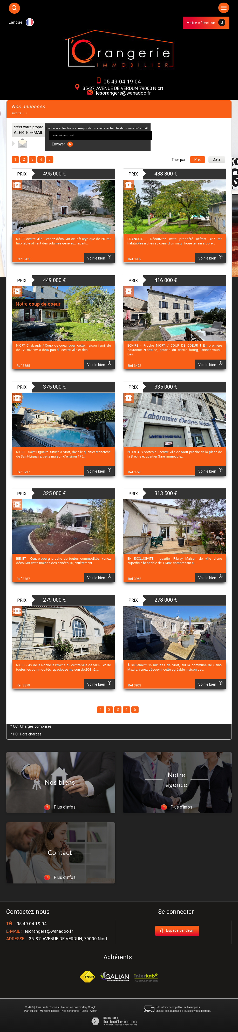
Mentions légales (49, 1010)
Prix (197, 159)
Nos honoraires (70, 1010)
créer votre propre (28, 130)
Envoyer (62, 144)
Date (217, 159)
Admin (93, 1010)
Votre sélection (201, 23)
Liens (84, 1010)
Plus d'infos (60, 807)
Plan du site (31, 1010)
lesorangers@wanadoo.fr (123, 93)
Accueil (18, 113)
